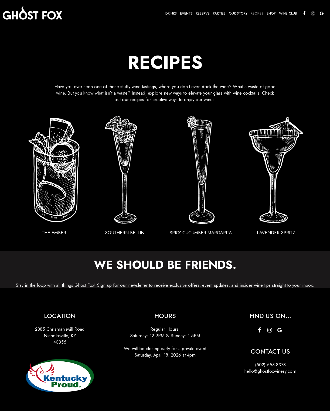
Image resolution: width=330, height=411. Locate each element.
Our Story (238, 13)
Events (186, 13)
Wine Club (288, 13)
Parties (219, 13)
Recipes (257, 13)
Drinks (171, 13)
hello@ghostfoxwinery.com (270, 371)
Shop (271, 13)
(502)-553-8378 (270, 364)
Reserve (203, 13)
